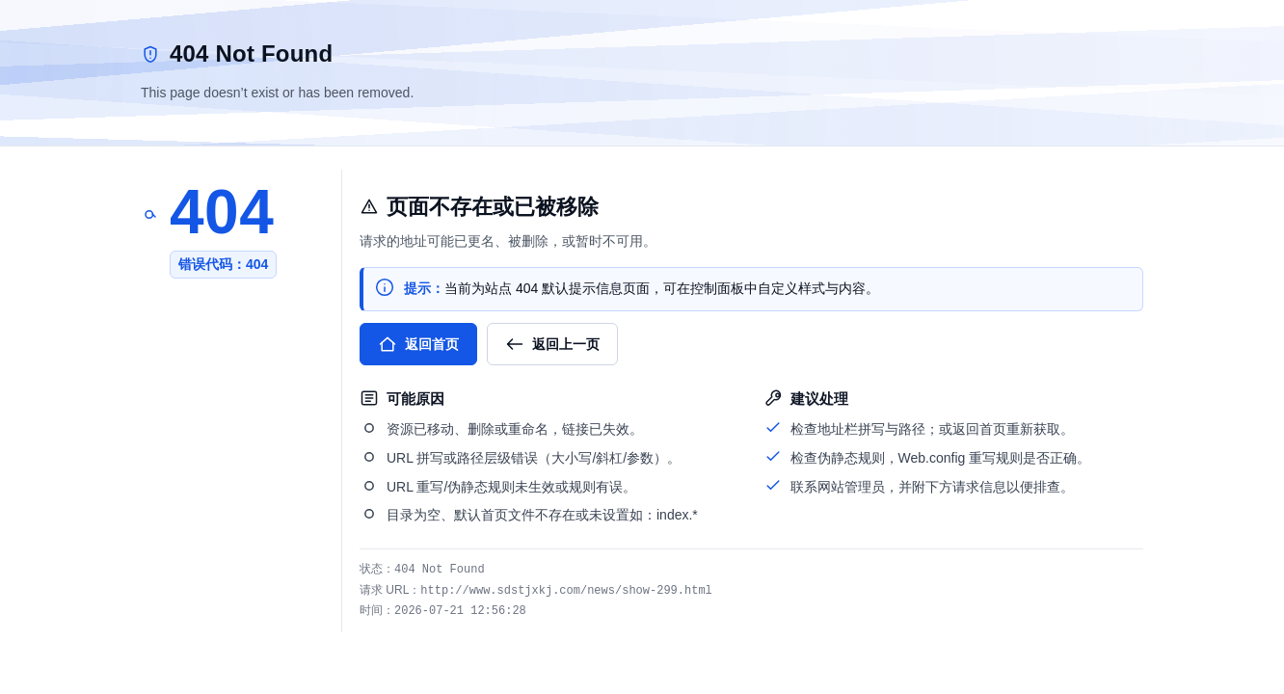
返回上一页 (552, 344)
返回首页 (418, 344)
